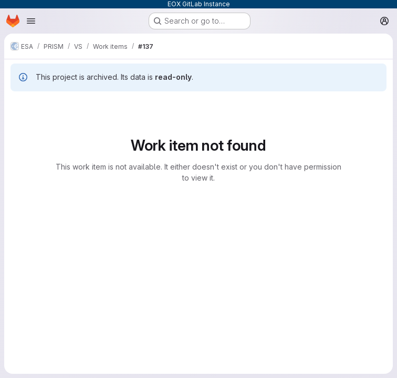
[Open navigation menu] (31, 21)
